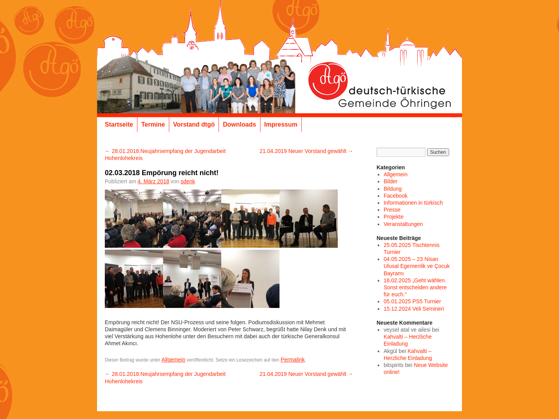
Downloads (239, 124)
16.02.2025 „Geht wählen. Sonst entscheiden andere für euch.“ (415, 287)
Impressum (280, 124)
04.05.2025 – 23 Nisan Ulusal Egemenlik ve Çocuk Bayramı (417, 266)
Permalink (293, 359)
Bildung (393, 189)
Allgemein (173, 359)
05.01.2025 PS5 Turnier (412, 301)
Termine (153, 124)
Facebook (395, 196)
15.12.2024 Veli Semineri (414, 309)
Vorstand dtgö (194, 124)
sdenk (188, 181)
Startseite (119, 124)
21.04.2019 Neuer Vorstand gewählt (306, 151)
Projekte (393, 217)
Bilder (391, 181)
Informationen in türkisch (413, 203)
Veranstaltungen (403, 224)
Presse (392, 210)
